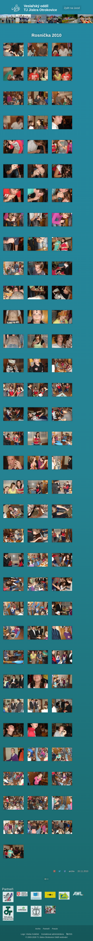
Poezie (55, 929)
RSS (69, 934)
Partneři (46, 929)
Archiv (38, 929)
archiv (72, 871)
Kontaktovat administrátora (52, 934)
